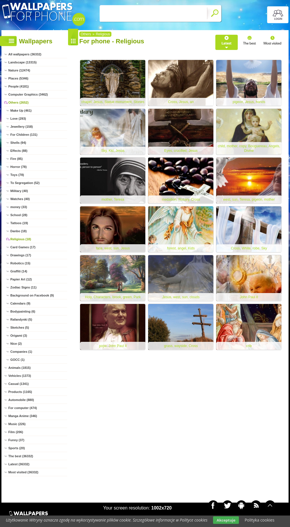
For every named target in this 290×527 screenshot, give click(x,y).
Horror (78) (18, 166)
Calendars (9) (20, 303)
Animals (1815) (19, 367)
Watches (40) (20, 199)
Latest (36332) (18, 464)
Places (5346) (18, 78)
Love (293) (18, 118)
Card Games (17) (22, 247)
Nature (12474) (19, 70)
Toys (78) (17, 175)
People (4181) (18, 86)
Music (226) (17, 424)
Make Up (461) (21, 110)
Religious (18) (20, 239)
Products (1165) (20, 392)
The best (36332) (20, 456)
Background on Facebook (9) (32, 295)
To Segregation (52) (25, 183)
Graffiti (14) (18, 271)
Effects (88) (18, 150)
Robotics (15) (20, 263)
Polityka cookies (259, 520)
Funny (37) (16, 440)
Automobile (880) (21, 400)
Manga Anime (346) (22, 416)
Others (86, 34)
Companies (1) (21, 351)
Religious (103, 34)
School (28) (18, 215)
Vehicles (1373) (19, 375)
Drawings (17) (20, 255)
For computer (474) (22, 408)
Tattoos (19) (19, 223)
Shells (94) (18, 142)
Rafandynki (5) (21, 319)
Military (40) (19, 191)
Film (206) (15, 432)
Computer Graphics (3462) (28, 94)
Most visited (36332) (23, 472)
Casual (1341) (18, 383)
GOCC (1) (17, 359)
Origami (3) (18, 335)
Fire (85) (16, 158)
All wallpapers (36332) (24, 54)
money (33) (18, 207)
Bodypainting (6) (22, 311)
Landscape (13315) (22, 62)
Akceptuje (225, 520)
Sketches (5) (19, 327)
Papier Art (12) (21, 279)
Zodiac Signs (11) (23, 287)
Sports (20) (16, 448)
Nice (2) (16, 343)
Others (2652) (18, 102)
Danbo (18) (18, 231)
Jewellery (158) (21, 126)
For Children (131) (23, 134)
